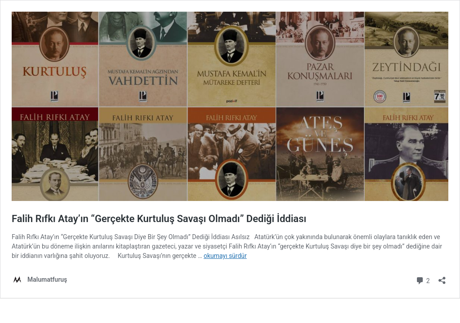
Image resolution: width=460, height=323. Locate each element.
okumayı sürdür (225, 255)
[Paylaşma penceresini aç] (442, 277)
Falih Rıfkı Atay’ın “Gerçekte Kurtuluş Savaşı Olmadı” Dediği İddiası (159, 218)
